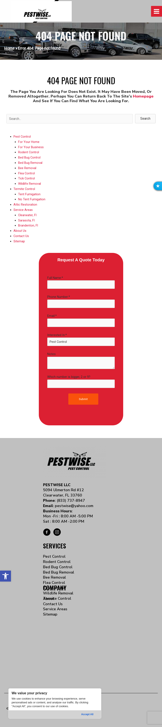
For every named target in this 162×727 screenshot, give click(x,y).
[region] (54, 703)
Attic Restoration (25, 204)
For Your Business (31, 147)
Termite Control (24, 189)
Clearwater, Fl (27, 215)
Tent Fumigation (29, 194)
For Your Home (28, 142)
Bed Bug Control (29, 157)
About (48, 598)
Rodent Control (28, 152)
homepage (143, 96)
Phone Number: (81, 301)
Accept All (87, 714)
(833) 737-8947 (71, 500)
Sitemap (19, 241)
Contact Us (21, 236)
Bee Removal (27, 168)
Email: (81, 320)
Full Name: (81, 282)
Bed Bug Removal (30, 163)
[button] (5, 576)
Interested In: (81, 339)
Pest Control (22, 136)
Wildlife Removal (29, 184)
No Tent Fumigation (31, 199)
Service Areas (23, 210)
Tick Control (26, 178)
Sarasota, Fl (26, 220)
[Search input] (69, 118)
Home (9, 48)
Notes (81, 360)
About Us (20, 231)
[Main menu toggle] (156, 11)
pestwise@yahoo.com (74, 505)
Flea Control (26, 173)
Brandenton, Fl (28, 225)
